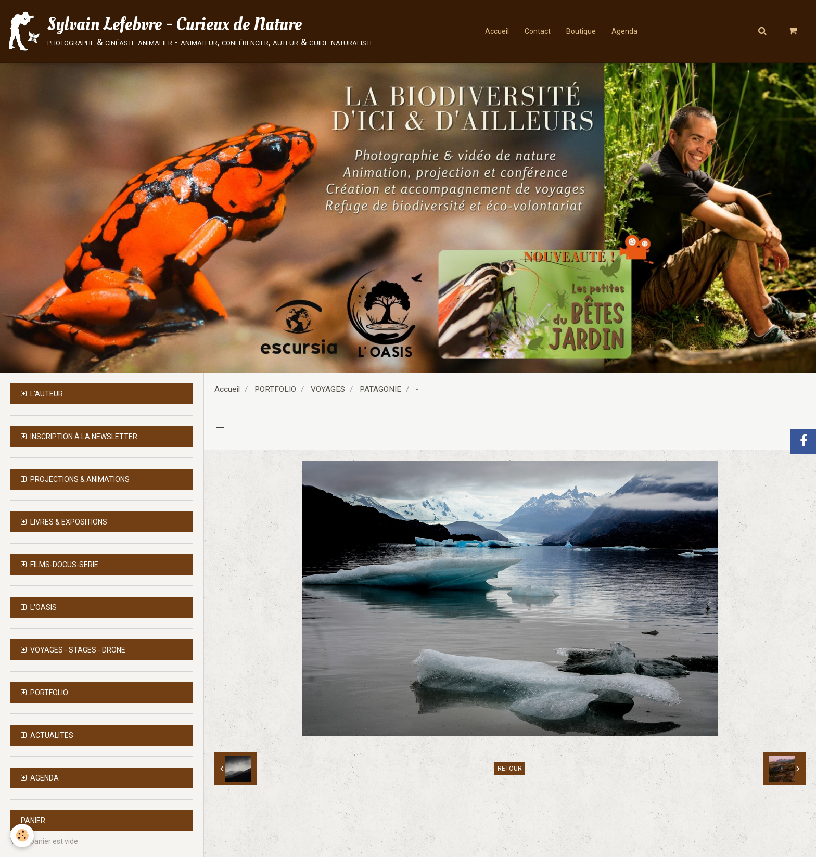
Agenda (624, 31)
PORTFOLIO (275, 389)
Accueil (497, 31)
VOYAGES (328, 389)
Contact (538, 31)
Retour (510, 768)
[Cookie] (22, 835)
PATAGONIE (380, 389)
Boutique (581, 31)
